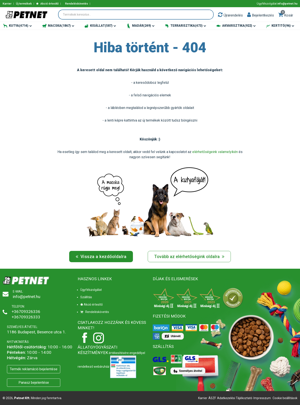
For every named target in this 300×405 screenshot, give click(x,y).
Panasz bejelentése (33, 382)
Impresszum (262, 398)
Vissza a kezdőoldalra (101, 256)
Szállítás (86, 297)
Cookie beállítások (285, 398)
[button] (249, 14)
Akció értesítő (47, 3)
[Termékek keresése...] (138, 14)
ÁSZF (212, 398)
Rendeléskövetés (76, 3)
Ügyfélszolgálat (91, 289)
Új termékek (24, 3)
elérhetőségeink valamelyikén (215, 152)
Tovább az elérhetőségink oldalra (189, 256)
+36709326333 (26, 316)
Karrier (7, 3)
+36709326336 (26, 311)
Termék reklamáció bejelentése (33, 369)
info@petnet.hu (287, 3)
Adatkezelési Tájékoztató (234, 398)
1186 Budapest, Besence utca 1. (36, 331)
